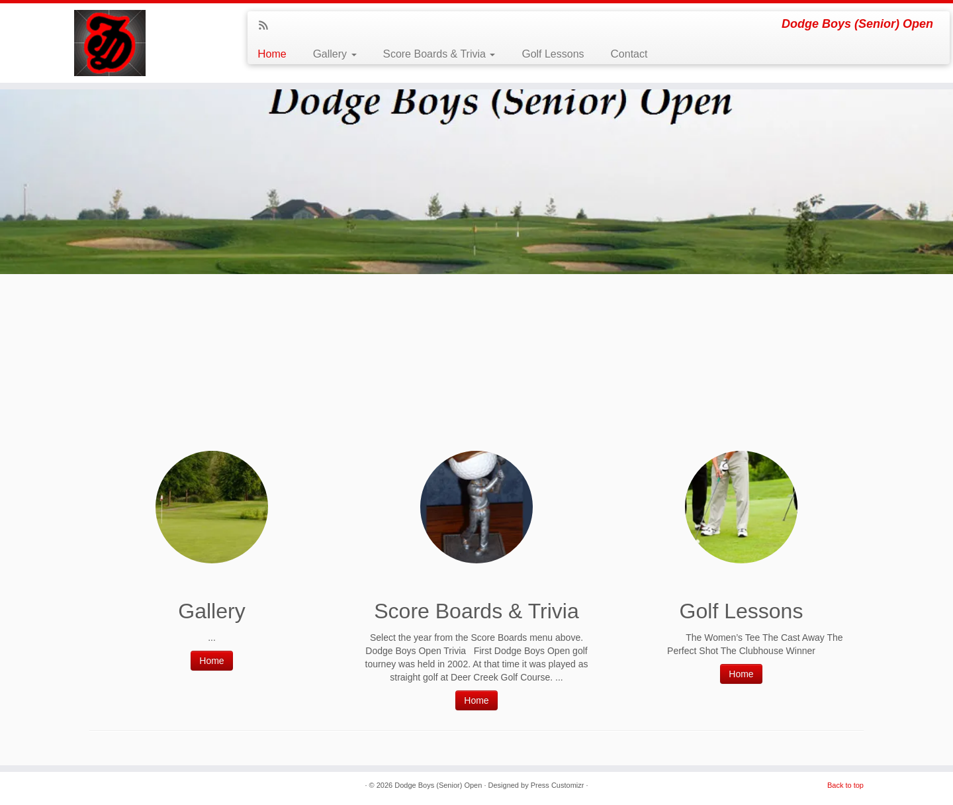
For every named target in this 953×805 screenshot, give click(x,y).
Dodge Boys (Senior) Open (438, 785)
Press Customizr (557, 785)
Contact (629, 54)
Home (271, 54)
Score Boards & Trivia (439, 54)
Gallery (335, 54)
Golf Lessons (553, 54)
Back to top (845, 785)
